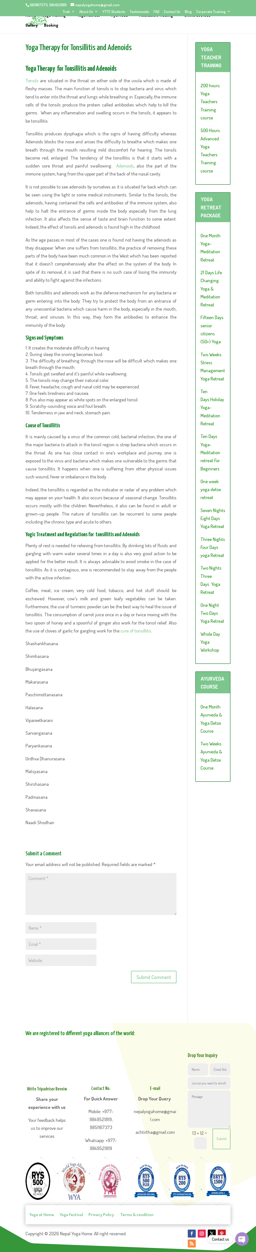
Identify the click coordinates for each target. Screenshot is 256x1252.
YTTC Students (113, 12)
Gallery (32, 26)
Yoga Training (54, 16)
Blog (188, 12)
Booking (51, 26)
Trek (66, 12)
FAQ (156, 12)
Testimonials (139, 12)
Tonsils (33, 80)
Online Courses (199, 16)
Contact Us (172, 12)
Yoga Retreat (89, 16)
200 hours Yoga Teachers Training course (210, 101)
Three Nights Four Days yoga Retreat (212, 547)
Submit (221, 1139)
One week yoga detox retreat (210, 489)
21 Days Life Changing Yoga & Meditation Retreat (211, 288)
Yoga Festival (71, 1214)
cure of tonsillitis (135, 630)
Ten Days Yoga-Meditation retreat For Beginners (210, 452)
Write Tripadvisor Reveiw (47, 1089)
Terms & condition (137, 1214)
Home (31, 16)
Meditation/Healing (157, 16)
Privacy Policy (101, 1214)
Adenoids (125, 166)
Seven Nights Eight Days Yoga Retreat (212, 518)
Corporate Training (211, 12)
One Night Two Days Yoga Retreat (212, 613)
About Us (86, 12)
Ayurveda (120, 16)
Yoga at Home (41, 1214)
